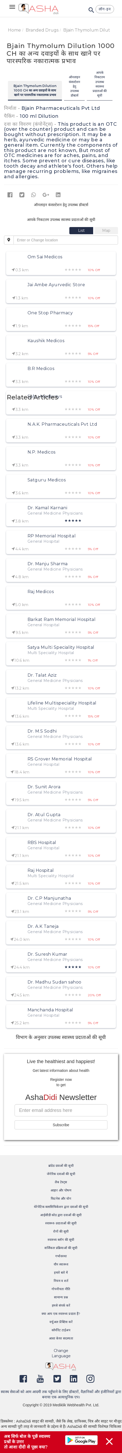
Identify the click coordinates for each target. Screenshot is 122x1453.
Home (14, 30)
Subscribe (61, 1125)
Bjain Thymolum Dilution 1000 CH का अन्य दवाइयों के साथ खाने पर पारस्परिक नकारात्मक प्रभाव (34, 90)
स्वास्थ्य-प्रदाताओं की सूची (61, 1223)
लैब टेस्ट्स (61, 1182)
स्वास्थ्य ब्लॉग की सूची (61, 1240)
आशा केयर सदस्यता (61, 1338)
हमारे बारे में (61, 1272)
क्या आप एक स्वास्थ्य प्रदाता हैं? (61, 1314)
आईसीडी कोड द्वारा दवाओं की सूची (61, 1215)
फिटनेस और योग (61, 1198)
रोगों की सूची (61, 1231)
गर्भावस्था (61, 1256)
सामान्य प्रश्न (61, 1297)
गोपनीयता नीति (61, 1289)
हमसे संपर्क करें (61, 1305)
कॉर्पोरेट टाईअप (61, 1330)
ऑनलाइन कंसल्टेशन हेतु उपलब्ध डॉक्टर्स (74, 86)
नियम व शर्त (61, 1281)
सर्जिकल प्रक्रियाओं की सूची (60, 1248)
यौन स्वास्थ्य (61, 1264)
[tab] (81, 230)
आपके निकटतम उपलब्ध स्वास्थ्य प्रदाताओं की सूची (100, 84)
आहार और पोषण (61, 1190)
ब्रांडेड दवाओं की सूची (61, 1166)
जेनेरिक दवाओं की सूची (61, 1174)
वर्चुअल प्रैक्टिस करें (61, 1322)
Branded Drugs (42, 30)
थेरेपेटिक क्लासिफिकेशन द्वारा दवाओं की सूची (61, 1207)
